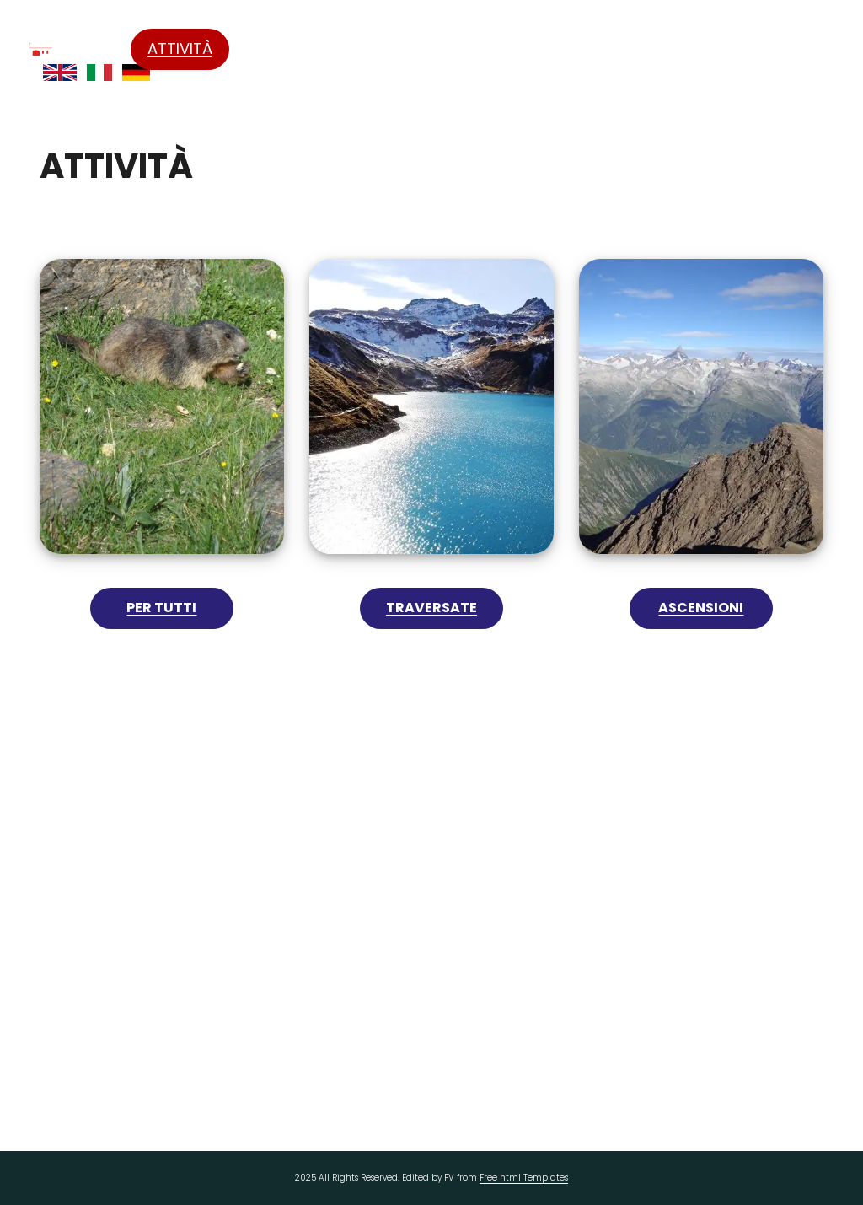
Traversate (431, 607)
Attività (179, 48)
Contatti (795, 48)
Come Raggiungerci (506, 48)
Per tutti (161, 607)
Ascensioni (700, 607)
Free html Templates (524, 1177)
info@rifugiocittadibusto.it (452, 980)
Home (93, 48)
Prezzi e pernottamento (660, 48)
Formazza (285, 48)
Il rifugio (387, 48)
